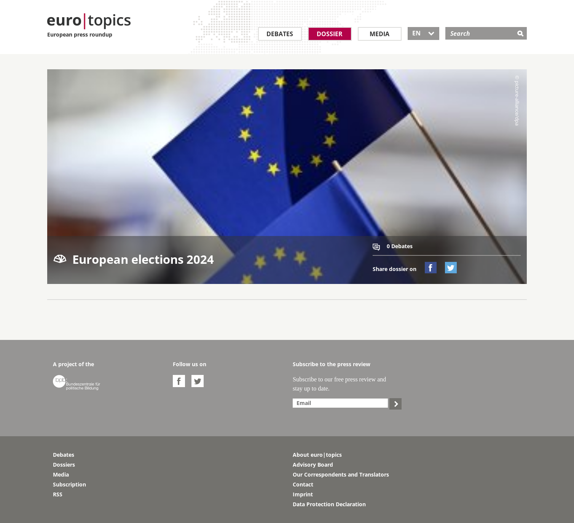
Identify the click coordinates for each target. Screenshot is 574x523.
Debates (279, 34)
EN (423, 33)
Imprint (303, 494)
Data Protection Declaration (329, 504)
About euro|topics (317, 454)
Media (379, 34)
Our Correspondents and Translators (341, 474)
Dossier (330, 34)
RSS (57, 494)
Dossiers (64, 464)
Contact (303, 484)
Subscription (69, 484)
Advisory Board (313, 464)
